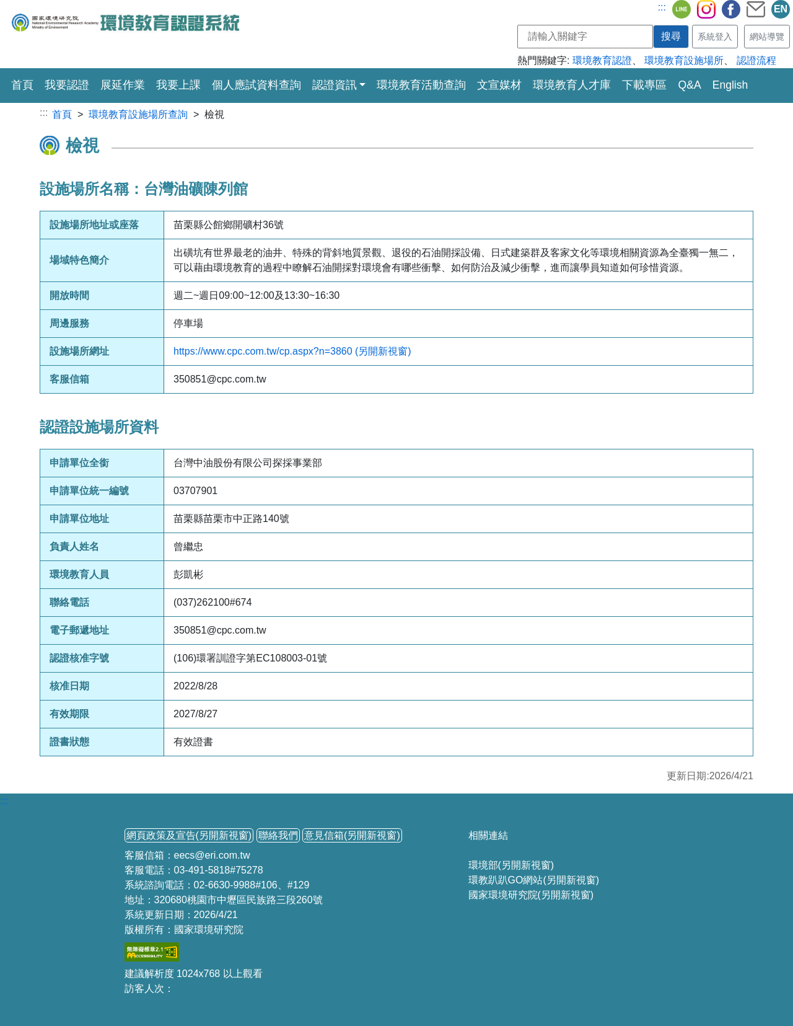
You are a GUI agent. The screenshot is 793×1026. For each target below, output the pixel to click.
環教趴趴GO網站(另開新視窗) (534, 880)
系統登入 (715, 37)
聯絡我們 (278, 835)
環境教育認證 (602, 60)
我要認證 (67, 85)
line (681, 9)
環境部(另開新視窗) (511, 865)
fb (731, 9)
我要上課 (178, 85)
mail (756, 9)
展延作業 (122, 85)
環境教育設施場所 (684, 60)
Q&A (689, 85)
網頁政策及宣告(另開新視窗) (189, 835)
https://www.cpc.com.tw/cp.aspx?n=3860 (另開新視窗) (292, 351)
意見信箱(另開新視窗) (352, 835)
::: (662, 7)
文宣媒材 (499, 85)
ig (706, 9)
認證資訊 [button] (334, 85)
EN (780, 9)
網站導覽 (767, 37)
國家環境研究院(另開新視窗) (531, 895)
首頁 (22, 84)
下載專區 (644, 85)
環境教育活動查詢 (421, 85)
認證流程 (756, 60)
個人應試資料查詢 (256, 85)
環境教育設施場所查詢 (138, 114)
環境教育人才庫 (572, 85)
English (730, 85)
